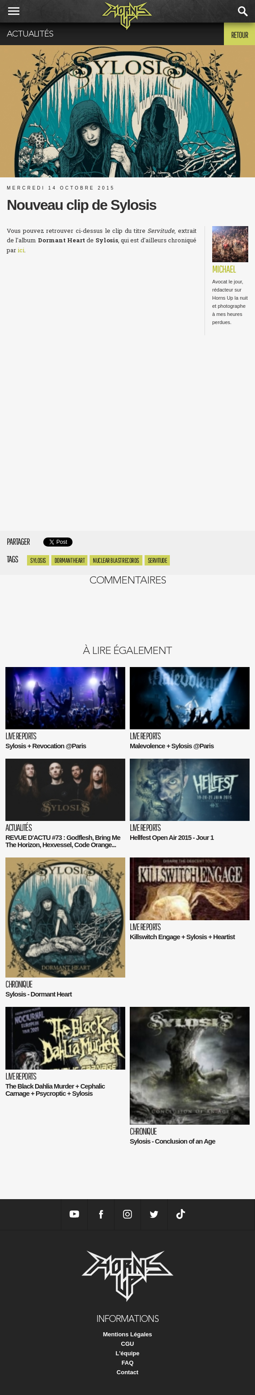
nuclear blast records (116, 560)
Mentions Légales (127, 1334)
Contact (127, 1372)
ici (21, 250)
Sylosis (38, 560)
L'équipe (128, 1353)
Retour (239, 35)
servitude (157, 560)
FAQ (128, 1362)
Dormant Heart (70, 560)
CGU (127, 1343)
